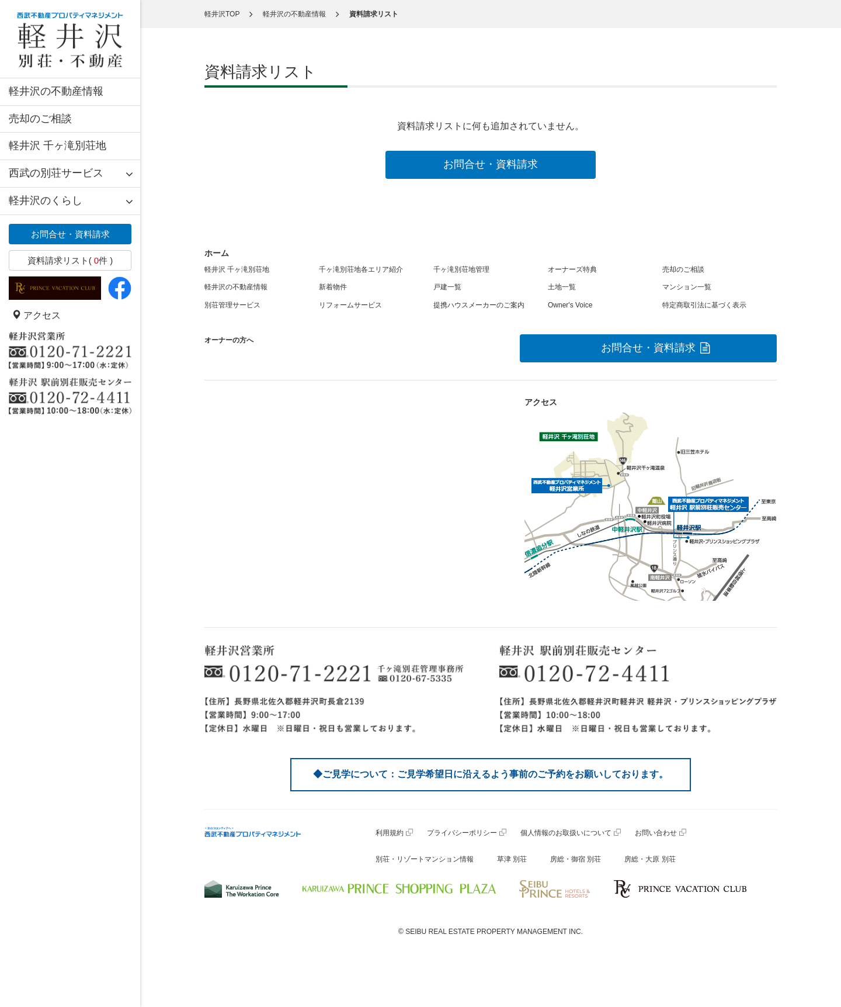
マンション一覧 (686, 287)
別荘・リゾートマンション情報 (425, 859)
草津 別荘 (512, 859)
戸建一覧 (447, 287)
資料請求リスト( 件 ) (70, 260)
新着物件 (333, 287)
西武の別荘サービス (56, 173)
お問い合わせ (656, 833)
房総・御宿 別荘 (575, 859)
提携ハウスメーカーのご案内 (478, 305)
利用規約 (390, 833)
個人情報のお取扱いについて (565, 833)
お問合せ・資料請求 (70, 234)
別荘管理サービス (232, 305)
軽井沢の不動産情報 (56, 91)
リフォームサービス (350, 305)
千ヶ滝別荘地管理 (461, 269)
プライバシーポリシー (462, 833)
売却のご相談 (40, 118)
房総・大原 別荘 (649, 859)
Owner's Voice (570, 305)
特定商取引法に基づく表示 (704, 305)
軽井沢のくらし (45, 200)
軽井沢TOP (221, 14)
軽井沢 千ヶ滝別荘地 (57, 145)
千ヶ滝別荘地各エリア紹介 (361, 269)
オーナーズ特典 (572, 269)
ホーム (216, 253)
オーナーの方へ (228, 340)
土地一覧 (562, 287)
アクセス (36, 315)
